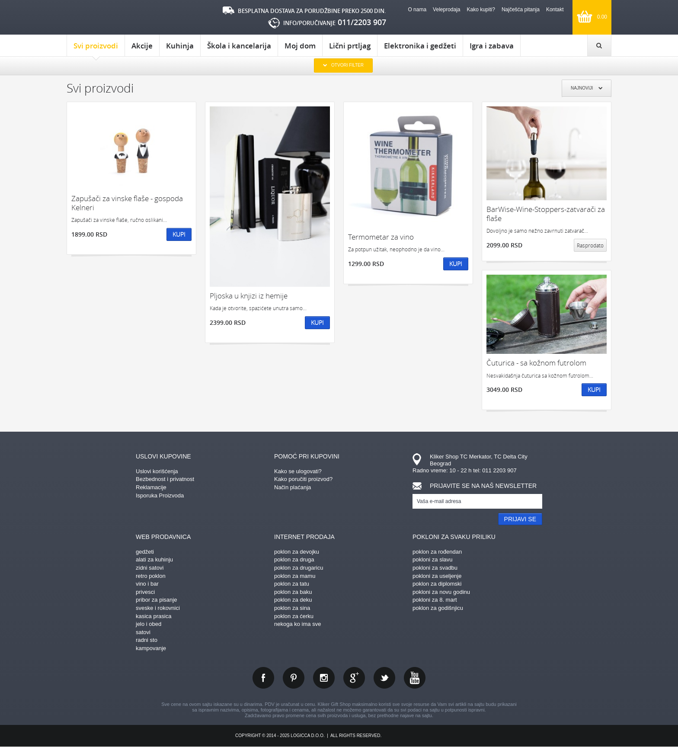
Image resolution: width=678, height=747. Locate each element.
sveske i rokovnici (158, 608)
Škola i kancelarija (239, 46)
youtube (414, 678)
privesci (145, 592)
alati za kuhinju (154, 559)
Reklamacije (151, 487)
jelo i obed (148, 624)
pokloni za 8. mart (435, 599)
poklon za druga (294, 559)
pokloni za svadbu (435, 567)
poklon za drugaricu (298, 567)
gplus (354, 678)
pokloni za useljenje (437, 576)
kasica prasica (153, 616)
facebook (263, 678)
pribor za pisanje (156, 599)
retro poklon (151, 576)
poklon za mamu (294, 576)
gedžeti (145, 551)
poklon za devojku (296, 551)
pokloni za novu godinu (441, 592)
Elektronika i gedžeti (420, 46)
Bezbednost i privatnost (165, 479)
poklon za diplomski (437, 583)
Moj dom (300, 46)
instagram (324, 678)
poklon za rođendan (437, 551)
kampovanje (151, 648)
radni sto (146, 640)
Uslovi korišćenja (157, 471)
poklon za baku (293, 592)
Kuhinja (180, 46)
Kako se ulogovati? (298, 471)
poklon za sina (292, 608)
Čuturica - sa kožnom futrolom (536, 362)
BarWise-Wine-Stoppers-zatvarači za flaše (545, 214)
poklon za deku (293, 599)
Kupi (179, 234)
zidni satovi (149, 567)
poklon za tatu (291, 583)
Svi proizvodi (96, 48)
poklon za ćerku (293, 616)
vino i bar (147, 583)
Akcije (142, 46)
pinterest (293, 678)
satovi (143, 632)
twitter (384, 678)
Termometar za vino (381, 236)
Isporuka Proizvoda (160, 495)
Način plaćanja (292, 487)
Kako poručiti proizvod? (303, 479)
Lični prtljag (350, 46)
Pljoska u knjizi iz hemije (249, 295)
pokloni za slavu (433, 559)
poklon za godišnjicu (438, 608)
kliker (103, 17)
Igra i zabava (492, 46)
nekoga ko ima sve (297, 624)
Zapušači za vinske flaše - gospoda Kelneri (127, 203)
